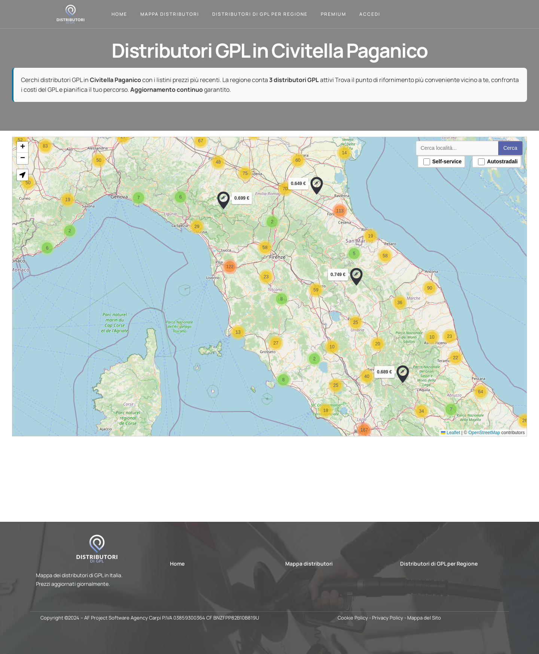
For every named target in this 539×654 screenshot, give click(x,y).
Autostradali (492, 164)
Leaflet (446, 429)
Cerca (505, 151)
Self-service (438, 164)
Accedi (369, 14)
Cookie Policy (353, 617)
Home (119, 14)
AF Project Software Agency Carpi (122, 617)
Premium (333, 14)
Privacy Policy (387, 617)
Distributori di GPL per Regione (260, 14)
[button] (399, 372)
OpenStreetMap (479, 429)
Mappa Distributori (169, 14)
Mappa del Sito (424, 617)
